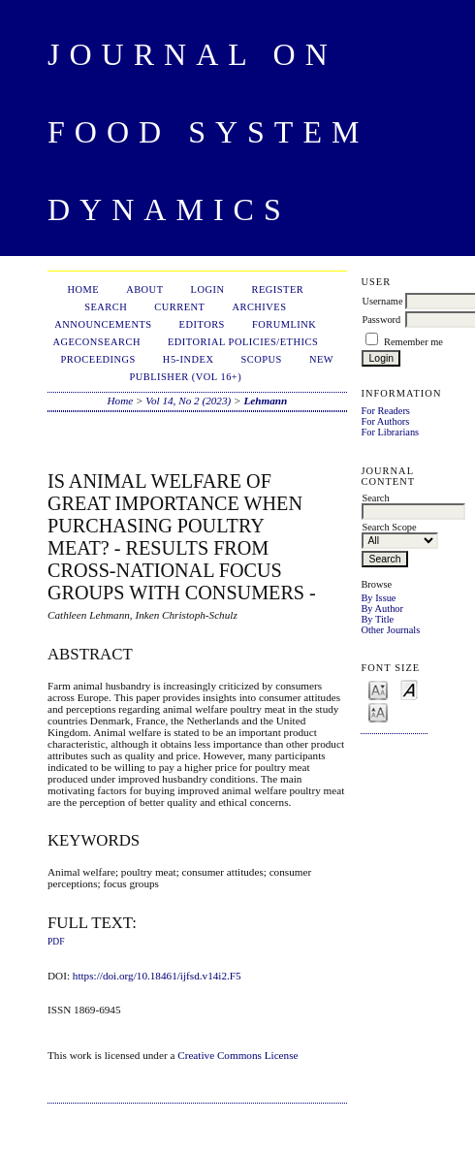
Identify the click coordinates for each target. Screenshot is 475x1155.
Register (277, 289)
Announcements (102, 324)
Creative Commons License (237, 1055)
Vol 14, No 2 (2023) (188, 400)
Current (179, 307)
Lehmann (265, 400)
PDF (56, 941)
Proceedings (98, 359)
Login (208, 289)
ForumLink (284, 324)
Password (381, 319)
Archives (259, 307)
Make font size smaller (378, 689)
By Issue (378, 598)
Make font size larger (378, 711)
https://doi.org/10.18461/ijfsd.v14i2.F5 (157, 975)
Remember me (413, 342)
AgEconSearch (96, 342)
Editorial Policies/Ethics (243, 342)
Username (382, 301)
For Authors (385, 421)
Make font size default (409, 689)
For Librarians (390, 432)
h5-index (188, 359)
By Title (377, 619)
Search (105, 307)
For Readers (385, 410)
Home (83, 289)
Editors (202, 324)
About (144, 289)
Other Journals (390, 630)
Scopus (261, 359)
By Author (382, 608)
